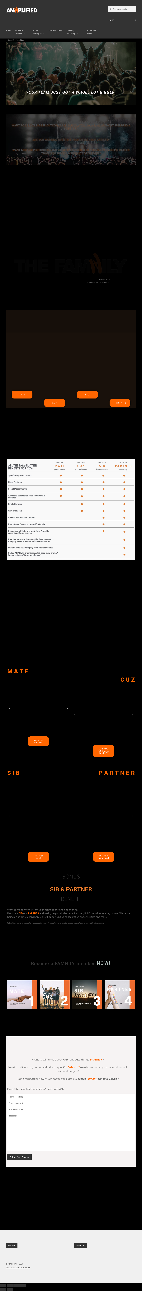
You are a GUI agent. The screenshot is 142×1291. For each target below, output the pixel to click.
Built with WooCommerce (18, 1267)
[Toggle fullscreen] (10, 1285)
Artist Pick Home (91, 32)
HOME (8, 30)
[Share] (16, 1285)
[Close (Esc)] (23, 1285)
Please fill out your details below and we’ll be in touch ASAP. (35, 1089)
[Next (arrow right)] (10, 1289)
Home (10, 40)
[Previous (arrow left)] (3, 1289)
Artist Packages (37, 32)
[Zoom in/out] (3, 1285)
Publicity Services (19, 32)
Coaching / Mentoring (70, 32)
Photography (56, 30)
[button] (9, 707)
